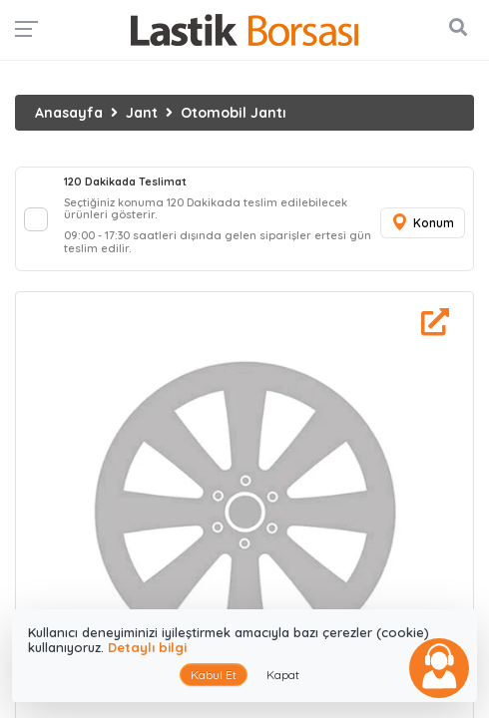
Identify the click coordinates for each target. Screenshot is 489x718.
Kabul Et (214, 674)
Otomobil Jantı (233, 113)
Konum (422, 222)
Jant (142, 113)
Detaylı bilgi (147, 647)
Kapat (282, 674)
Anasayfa (69, 113)
